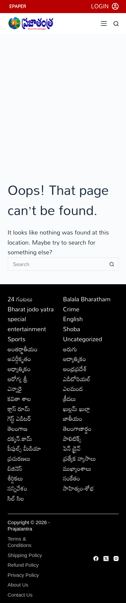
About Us (18, 585)
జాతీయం (72, 418)
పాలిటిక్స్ (72, 439)
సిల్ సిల (16, 498)
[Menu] (104, 23)
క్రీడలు (69, 399)
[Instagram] (116, 558)
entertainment (27, 329)
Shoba (71, 329)
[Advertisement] (63, 100)
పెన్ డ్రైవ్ (72, 448)
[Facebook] (95, 558)
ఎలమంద (73, 389)
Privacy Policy (23, 575)
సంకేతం (71, 478)
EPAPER (17, 6)
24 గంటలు (20, 299)
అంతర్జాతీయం (23, 349)
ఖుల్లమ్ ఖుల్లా (76, 409)
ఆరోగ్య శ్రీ (18, 379)
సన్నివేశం (18, 488)
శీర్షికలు (15, 478)
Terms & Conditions (20, 542)
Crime (71, 309)
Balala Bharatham (87, 299)
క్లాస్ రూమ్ (19, 409)
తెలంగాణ (18, 428)
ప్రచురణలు (19, 458)
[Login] (105, 6)
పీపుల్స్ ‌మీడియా (24, 448)
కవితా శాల (19, 399)
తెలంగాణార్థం (77, 428)
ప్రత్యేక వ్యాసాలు (79, 458)
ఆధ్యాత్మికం (19, 369)
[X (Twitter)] (106, 558)
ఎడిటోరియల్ (77, 379)
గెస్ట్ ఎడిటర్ (19, 418)
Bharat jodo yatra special (31, 314)
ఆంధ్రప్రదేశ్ (75, 369)
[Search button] (112, 264)
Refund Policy (23, 565)
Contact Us (20, 595)
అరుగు (70, 349)
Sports (17, 339)
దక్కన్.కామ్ (20, 439)
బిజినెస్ (15, 468)
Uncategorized (82, 339)
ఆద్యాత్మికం (74, 359)
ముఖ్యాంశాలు (77, 468)
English (73, 319)
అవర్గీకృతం (19, 359)
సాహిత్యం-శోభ (78, 488)
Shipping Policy (25, 555)
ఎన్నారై (15, 389)
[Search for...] (56, 264)
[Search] (116, 23)
